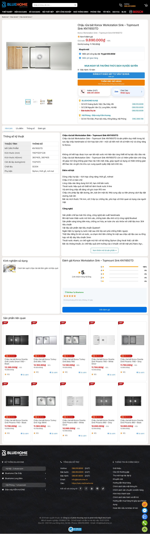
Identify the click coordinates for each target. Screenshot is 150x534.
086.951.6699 (77, 476)
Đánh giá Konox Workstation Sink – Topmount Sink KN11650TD (97, 261)
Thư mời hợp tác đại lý (122, 476)
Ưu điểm (19, 128)
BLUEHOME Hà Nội (91, 101)
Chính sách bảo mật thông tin (125, 486)
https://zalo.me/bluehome (82, 483)
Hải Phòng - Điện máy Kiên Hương (97, 115)
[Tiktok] (103, 489)
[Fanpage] (80, 489)
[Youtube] (92, 489)
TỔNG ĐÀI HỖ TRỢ (71, 462)
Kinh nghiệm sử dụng (15, 261)
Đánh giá (41, 128)
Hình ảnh (8, 128)
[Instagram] (97, 489)
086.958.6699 (136, 107)
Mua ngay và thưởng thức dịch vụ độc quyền (111, 66)
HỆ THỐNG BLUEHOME (14, 462)
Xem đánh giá (88, 37)
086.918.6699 (136, 104)
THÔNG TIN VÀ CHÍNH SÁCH (127, 462)
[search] (75, 5)
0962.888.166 (136, 119)
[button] (70, 25)
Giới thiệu (117, 468)
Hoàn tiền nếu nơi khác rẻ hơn (125, 508)
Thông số (30, 128)
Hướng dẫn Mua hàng (122, 483)
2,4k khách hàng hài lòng (75, 277)
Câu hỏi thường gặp (121, 472)
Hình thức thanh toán (121, 494)
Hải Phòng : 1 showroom (15, 485)
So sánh (25, 375)
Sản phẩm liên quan (14, 318)
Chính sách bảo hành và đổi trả (126, 497)
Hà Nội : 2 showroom (14, 469)
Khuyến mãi (86, 49)
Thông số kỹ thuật (13, 136)
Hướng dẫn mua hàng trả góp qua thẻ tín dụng (130, 503)
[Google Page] (86, 489)
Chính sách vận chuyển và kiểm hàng (128, 490)
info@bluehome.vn (79, 480)
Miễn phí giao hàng (92, 58)
